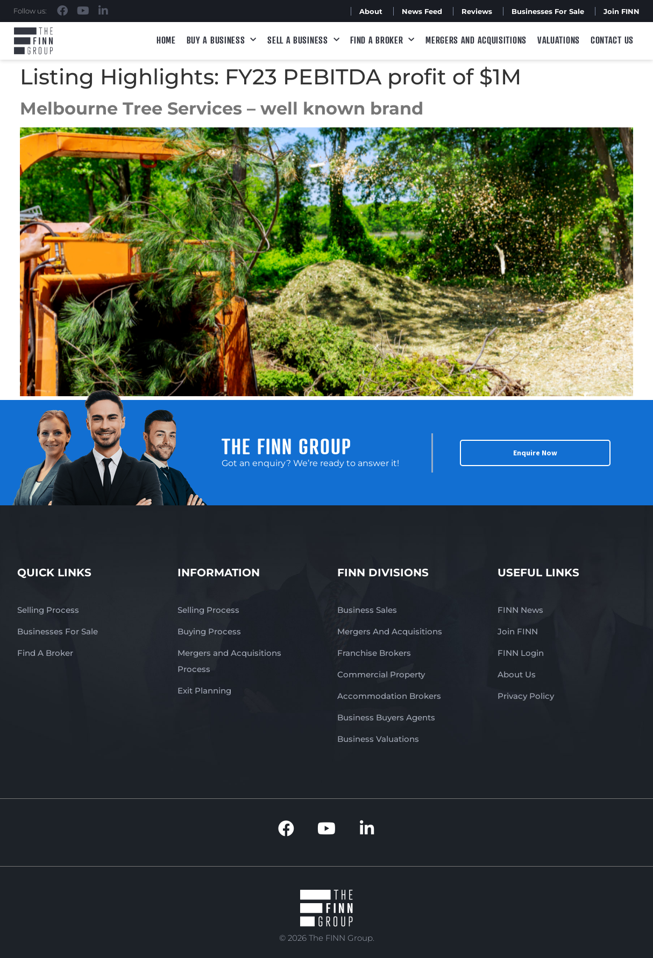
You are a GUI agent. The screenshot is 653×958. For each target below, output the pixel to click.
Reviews (477, 11)
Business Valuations (378, 739)
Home (166, 40)
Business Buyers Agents (386, 717)
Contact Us (612, 40)
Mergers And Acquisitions (389, 631)
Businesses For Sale (548, 11)
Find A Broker (382, 40)
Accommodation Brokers (389, 696)
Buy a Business (222, 40)
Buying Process (209, 631)
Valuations (558, 40)
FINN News (520, 610)
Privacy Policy (526, 696)
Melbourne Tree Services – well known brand (221, 108)
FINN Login (521, 653)
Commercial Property (381, 674)
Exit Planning (204, 690)
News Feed (422, 11)
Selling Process (48, 610)
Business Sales (367, 610)
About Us (517, 674)
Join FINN (622, 11)
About (370, 11)
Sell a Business (303, 40)
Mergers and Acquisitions (476, 40)
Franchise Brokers (374, 653)
